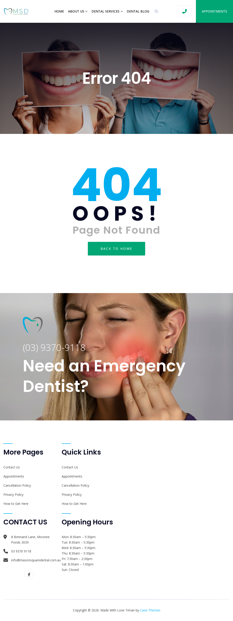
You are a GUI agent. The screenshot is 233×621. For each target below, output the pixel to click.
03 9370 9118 (21, 551)
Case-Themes (150, 610)
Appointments (214, 11)
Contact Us (11, 467)
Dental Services (105, 11)
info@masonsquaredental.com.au (36, 560)
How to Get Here (15, 503)
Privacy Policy (13, 494)
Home (59, 11)
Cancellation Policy (17, 485)
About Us (76, 11)
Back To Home (117, 248)
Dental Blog (138, 11)
